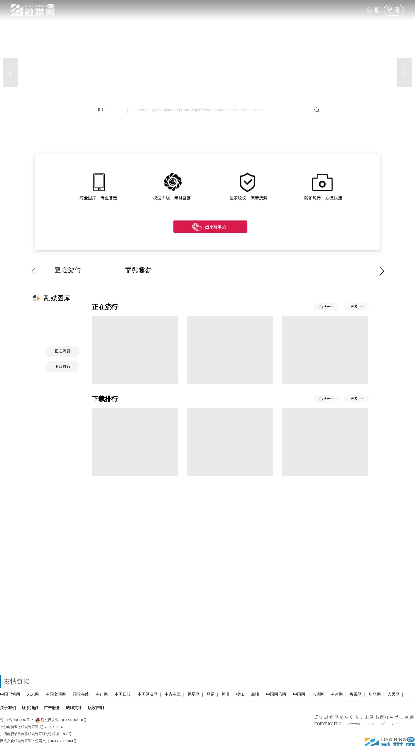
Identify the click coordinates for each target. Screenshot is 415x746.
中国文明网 (56, 694)
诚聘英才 (74, 708)
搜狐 (240, 694)
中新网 (337, 694)
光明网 (318, 694)
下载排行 (138, 270)
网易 (210, 694)
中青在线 (172, 694)
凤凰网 (194, 694)
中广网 (102, 694)
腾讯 (225, 694)
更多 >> (357, 307)
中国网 (299, 694)
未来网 (33, 694)
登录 (394, 10)
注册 (374, 10)
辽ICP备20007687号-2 (16, 720)
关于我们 (8, 708)
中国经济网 (148, 694)
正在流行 (68, 270)
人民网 (394, 694)
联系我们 (30, 708)
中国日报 (123, 694)
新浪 (255, 694)
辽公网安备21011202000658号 (61, 720)
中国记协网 (10, 694)
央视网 (356, 694)
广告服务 (52, 708)
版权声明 (96, 708)
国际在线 (81, 694)
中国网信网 (276, 694)
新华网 (375, 694)
